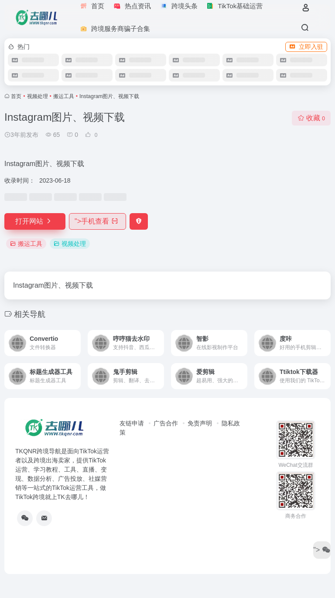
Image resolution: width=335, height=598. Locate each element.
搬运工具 (63, 96)
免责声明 (200, 423)
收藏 (311, 118)
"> (97, 221)
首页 (16, 96)
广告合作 (166, 423)
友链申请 (132, 423)
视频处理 (37, 96)
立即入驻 (306, 46)
